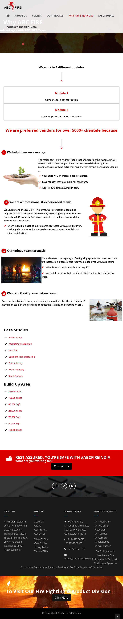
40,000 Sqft (14, 404)
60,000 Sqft (14, 423)
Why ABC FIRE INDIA (80, 15)
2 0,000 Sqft (14, 391)
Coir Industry (15, 363)
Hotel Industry (16, 369)
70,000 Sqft (14, 417)
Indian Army (15, 337)
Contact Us (61, 466)
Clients (37, 15)
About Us (21, 15)
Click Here (61, 597)
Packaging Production (20, 343)
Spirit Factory (15, 376)
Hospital (12, 350)
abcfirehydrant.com (71, 613)
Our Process (55, 15)
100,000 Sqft (15, 397)
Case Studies (106, 15)
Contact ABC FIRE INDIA (22, 27)
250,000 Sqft (15, 410)
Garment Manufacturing (21, 356)
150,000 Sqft (15, 429)
